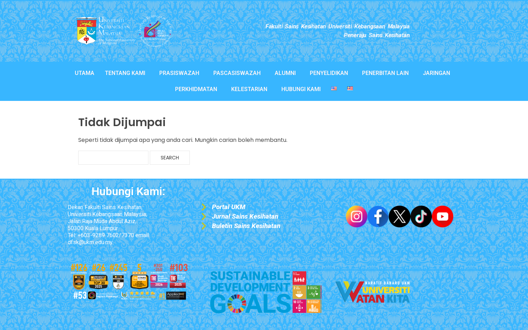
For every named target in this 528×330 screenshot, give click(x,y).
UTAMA (84, 73)
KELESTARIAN (249, 89)
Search (170, 157)
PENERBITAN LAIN (385, 73)
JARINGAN (436, 73)
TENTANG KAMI (125, 73)
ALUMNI (285, 73)
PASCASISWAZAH (237, 73)
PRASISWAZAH (179, 73)
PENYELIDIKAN (329, 73)
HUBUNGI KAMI (301, 89)
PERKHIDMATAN (196, 89)
